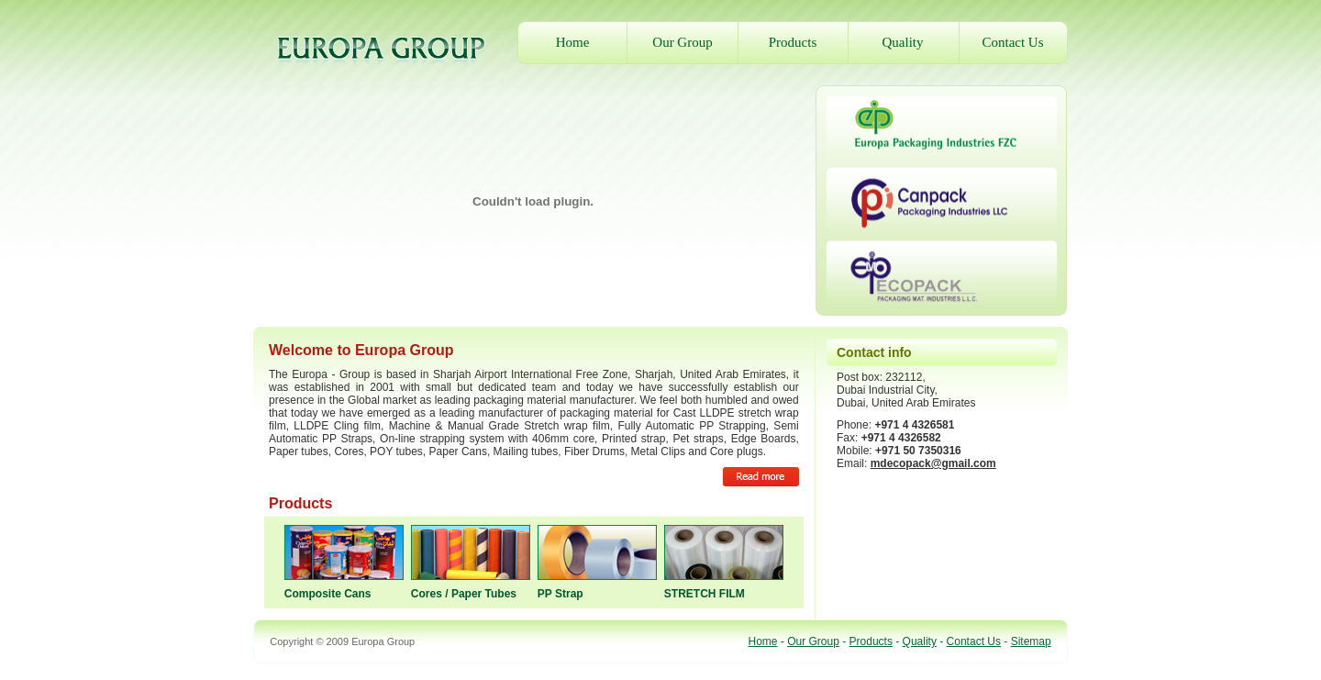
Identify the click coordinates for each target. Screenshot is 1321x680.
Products (793, 42)
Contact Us (1012, 42)
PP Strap (560, 593)
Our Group (682, 42)
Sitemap (1031, 641)
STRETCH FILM (704, 593)
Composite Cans (328, 593)
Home (573, 42)
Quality (903, 42)
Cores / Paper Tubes (463, 593)
